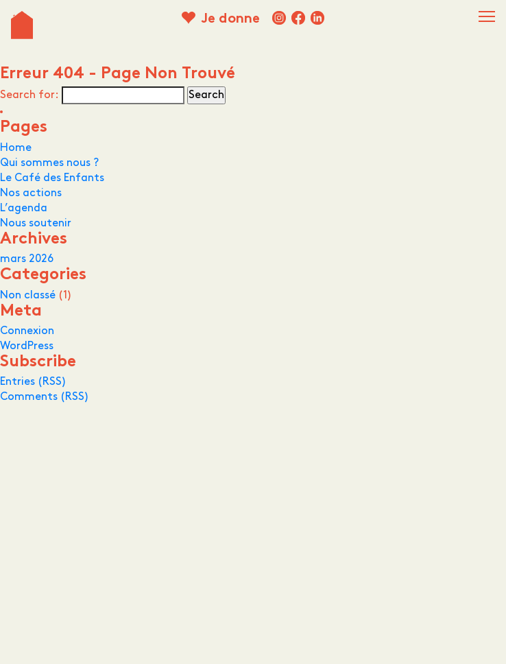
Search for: (29, 95)
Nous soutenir (35, 223)
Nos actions (31, 193)
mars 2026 (26, 259)
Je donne (230, 19)
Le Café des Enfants (52, 178)
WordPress (26, 346)
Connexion (27, 331)
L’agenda (23, 208)
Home (16, 148)
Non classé (28, 295)
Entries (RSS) (33, 382)
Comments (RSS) (44, 397)
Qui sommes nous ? (49, 163)
